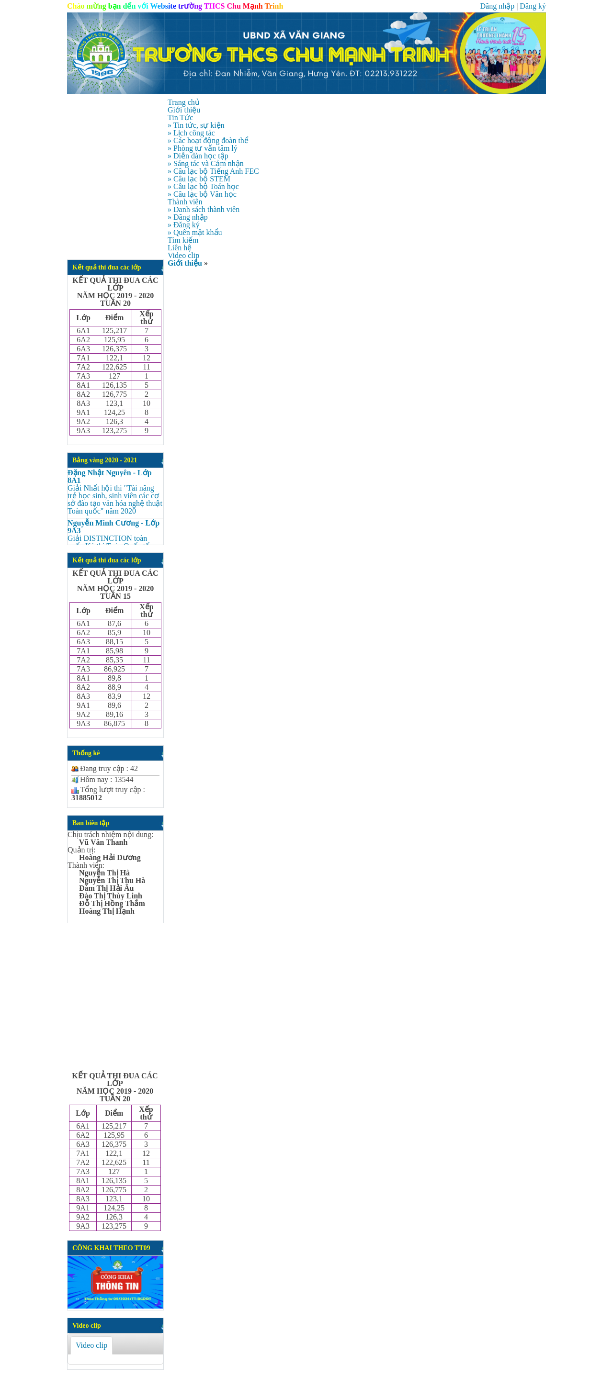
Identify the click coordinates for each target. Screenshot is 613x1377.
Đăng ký (533, 6)
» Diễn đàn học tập (198, 156)
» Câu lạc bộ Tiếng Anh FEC (213, 171)
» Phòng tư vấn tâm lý (203, 148)
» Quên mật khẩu (195, 232)
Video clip (86, 1325)
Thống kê (86, 753)
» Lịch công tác (191, 133)
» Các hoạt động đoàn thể (208, 140)
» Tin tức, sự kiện (196, 125)
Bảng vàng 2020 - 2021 (104, 460)
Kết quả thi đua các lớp (106, 267)
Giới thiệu (185, 263)
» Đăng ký (184, 225)
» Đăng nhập (188, 217)
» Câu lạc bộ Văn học (202, 194)
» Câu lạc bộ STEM (199, 179)
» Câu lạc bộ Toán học (203, 186)
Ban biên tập (90, 823)
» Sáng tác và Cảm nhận (206, 163)
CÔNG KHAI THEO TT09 (111, 1248)
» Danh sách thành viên (203, 209)
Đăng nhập (497, 6)
